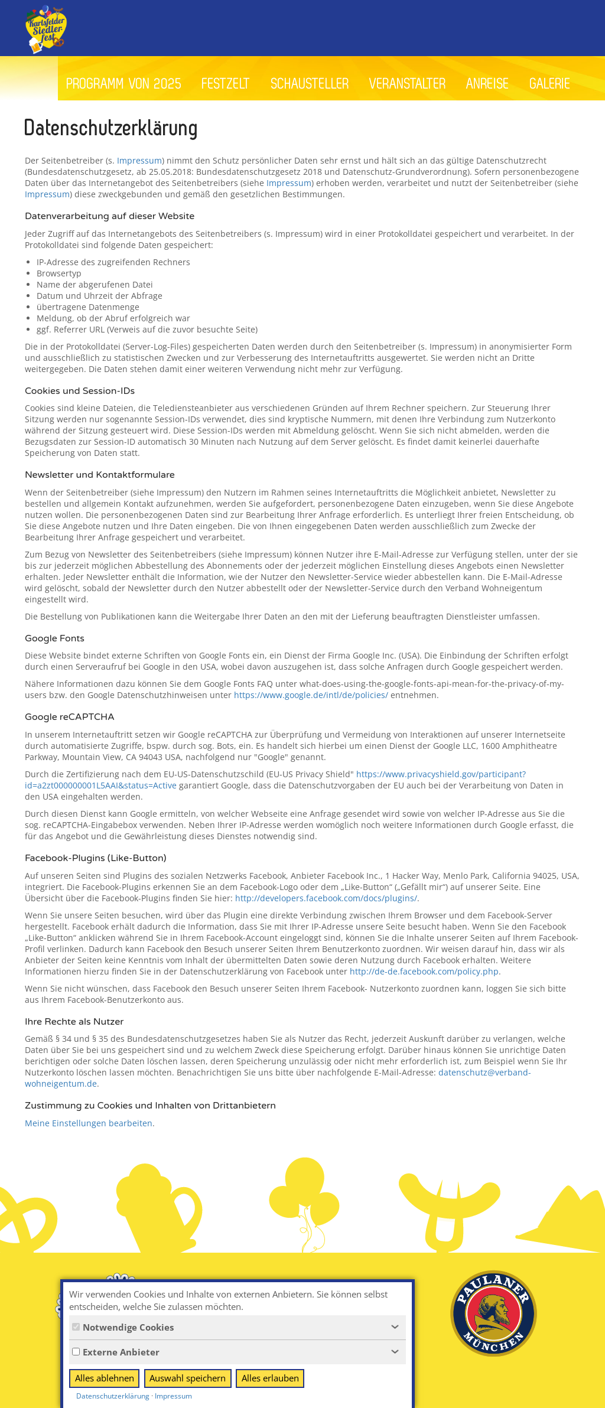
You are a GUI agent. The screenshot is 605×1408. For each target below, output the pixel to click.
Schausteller (310, 84)
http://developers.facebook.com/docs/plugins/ (326, 898)
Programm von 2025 (124, 84)
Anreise (488, 84)
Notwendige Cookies (123, 1327)
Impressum (139, 160)
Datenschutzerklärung (112, 1396)
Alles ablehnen (104, 1378)
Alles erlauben (270, 1378)
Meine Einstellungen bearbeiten (88, 1123)
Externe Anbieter (116, 1352)
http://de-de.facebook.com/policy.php (424, 971)
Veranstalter (407, 84)
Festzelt (226, 84)
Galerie (550, 84)
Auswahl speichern (187, 1378)
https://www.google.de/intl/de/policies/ (311, 694)
